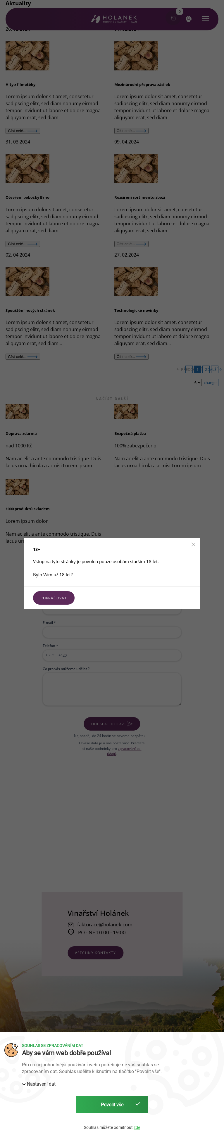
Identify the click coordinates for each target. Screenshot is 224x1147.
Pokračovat (53, 598)
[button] (193, 544)
